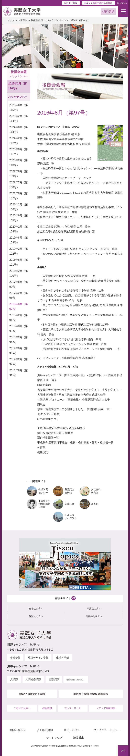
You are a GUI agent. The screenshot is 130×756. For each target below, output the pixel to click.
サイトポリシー (73, 730)
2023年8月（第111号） (18, 152)
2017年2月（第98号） (18, 295)
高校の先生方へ (94, 616)
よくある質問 (45, 730)
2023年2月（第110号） (18, 163)
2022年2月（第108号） (18, 185)
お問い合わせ (17, 730)
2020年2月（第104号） (18, 229)
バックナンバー (55, 20)
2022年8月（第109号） (18, 174)
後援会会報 (37, 20)
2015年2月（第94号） (18, 340)
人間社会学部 (33, 679)
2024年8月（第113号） (18, 129)
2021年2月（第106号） (18, 207)
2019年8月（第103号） (18, 240)
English (123, 3)
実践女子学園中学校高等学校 (98, 3)
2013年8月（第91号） (18, 373)
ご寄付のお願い (22, 708)
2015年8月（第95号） (18, 328)
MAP (33, 644)
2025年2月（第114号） (18, 118)
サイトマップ (54, 737)
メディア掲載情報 (105, 708)
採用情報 (47, 708)
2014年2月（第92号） (18, 362)
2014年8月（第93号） (18, 351)
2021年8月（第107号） (18, 196)
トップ (10, 20)
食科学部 (15, 657)
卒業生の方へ (94, 608)
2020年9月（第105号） (18, 218)
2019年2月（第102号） (18, 251)
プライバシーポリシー (107, 730)
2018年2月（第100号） (18, 273)
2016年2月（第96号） (18, 317)
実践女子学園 (70, 3)
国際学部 (54, 679)
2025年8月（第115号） (18, 107)
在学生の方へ (36, 608)
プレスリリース (72, 708)
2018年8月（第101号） (18, 262)
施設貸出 (78, 737)
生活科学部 (62, 657)
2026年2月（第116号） (17, 86)
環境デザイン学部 (38, 657)
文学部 (14, 679)
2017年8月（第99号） (18, 284)
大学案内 (22, 20)
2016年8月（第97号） (18, 306)
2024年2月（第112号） (18, 140)
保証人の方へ (36, 616)
